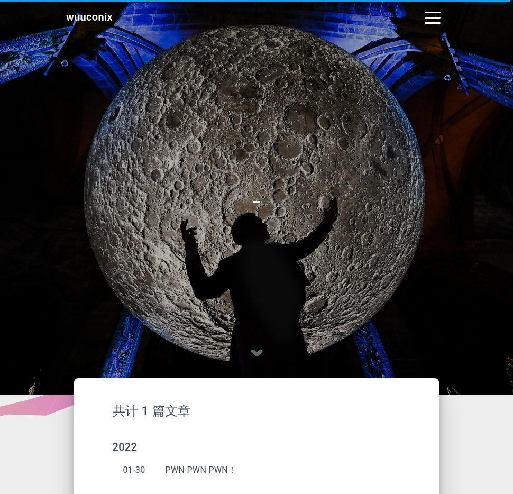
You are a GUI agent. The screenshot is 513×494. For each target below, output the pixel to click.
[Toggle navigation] (432, 17)
